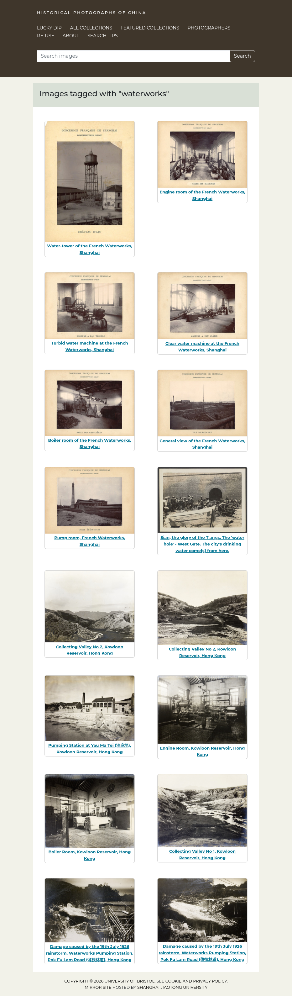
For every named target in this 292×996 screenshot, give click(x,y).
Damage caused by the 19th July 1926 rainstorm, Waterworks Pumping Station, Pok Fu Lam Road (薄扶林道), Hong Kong (89, 953)
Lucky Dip (49, 28)
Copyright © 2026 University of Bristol (109, 981)
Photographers (209, 28)
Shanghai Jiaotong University (172, 987)
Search (242, 56)
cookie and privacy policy (196, 981)
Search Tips (102, 36)
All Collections (91, 28)
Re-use (45, 36)
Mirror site (98, 987)
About (71, 36)
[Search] (133, 56)
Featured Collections (150, 28)
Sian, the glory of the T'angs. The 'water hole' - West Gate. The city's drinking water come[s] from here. (202, 544)
